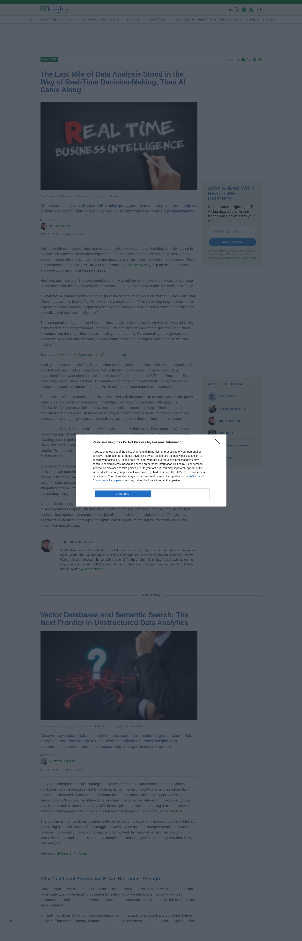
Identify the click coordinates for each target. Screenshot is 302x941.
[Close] (218, 442)
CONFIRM (123, 493)
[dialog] (151, 470)
